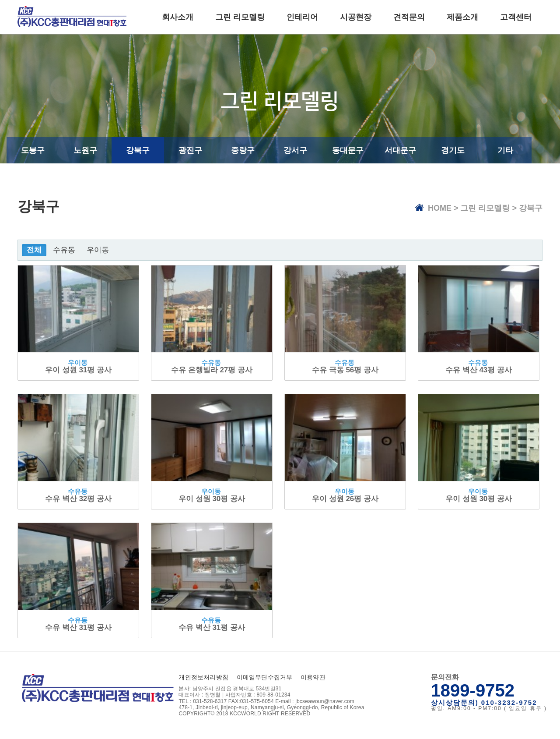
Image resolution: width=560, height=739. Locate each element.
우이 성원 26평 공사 (345, 498)
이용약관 (313, 677)
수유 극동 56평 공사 (345, 370)
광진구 (190, 150)
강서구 (295, 150)
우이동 (98, 250)
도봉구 (33, 150)
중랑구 (243, 150)
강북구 (138, 150)
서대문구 (400, 150)
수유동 (64, 250)
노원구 (85, 150)
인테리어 (302, 17)
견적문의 (409, 17)
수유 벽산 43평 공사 (478, 370)
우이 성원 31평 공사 (78, 370)
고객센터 (516, 17)
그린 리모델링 (240, 17)
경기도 (453, 150)
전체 (34, 250)
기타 (505, 150)
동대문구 (348, 150)
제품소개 (462, 17)
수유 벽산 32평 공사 (78, 498)
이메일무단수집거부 (265, 677)
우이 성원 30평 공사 (211, 498)
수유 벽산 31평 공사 (78, 627)
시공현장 (355, 17)
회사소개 (177, 17)
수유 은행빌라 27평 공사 (211, 370)
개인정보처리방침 (203, 677)
